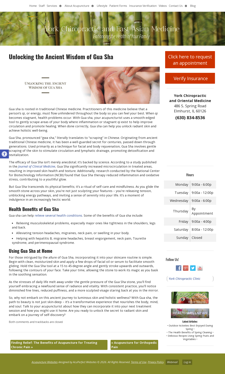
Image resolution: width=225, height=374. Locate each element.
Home (33, 6)
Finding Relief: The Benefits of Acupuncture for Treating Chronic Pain (54, 345)
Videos (163, 6)
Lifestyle (102, 6)
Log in (187, 362)
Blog (193, 6)
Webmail (172, 362)
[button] (4, 154)
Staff (42, 6)
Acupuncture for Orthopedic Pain (134, 345)
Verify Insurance (190, 78)
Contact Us (176, 6)
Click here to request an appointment (190, 59)
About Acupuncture (77, 6)
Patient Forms (118, 6)
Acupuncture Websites (45, 362)
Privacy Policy (156, 362)
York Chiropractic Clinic (184, 279)
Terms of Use (138, 362)
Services (52, 6)
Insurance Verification (143, 6)
